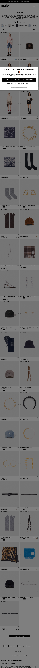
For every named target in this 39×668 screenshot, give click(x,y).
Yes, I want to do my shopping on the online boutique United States (19, 80)
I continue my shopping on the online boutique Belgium (19, 83)
